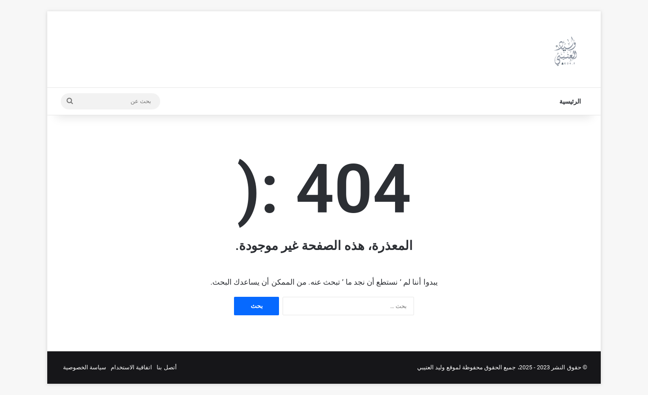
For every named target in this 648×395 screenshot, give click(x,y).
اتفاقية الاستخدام (131, 367)
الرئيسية (570, 101)
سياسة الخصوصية (84, 367)
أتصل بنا (166, 367)
